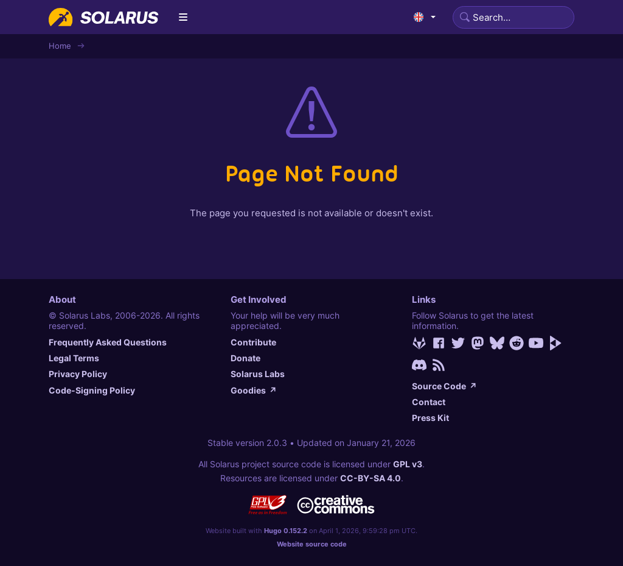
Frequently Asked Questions (108, 342)
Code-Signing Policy (92, 390)
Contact (428, 402)
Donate (245, 358)
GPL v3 (407, 464)
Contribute (253, 342)
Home (60, 46)
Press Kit (430, 417)
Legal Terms (74, 358)
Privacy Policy (78, 374)
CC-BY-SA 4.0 (370, 478)
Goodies (254, 390)
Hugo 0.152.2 (285, 530)
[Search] (513, 17)
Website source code (312, 544)
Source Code (444, 386)
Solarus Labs (258, 374)
